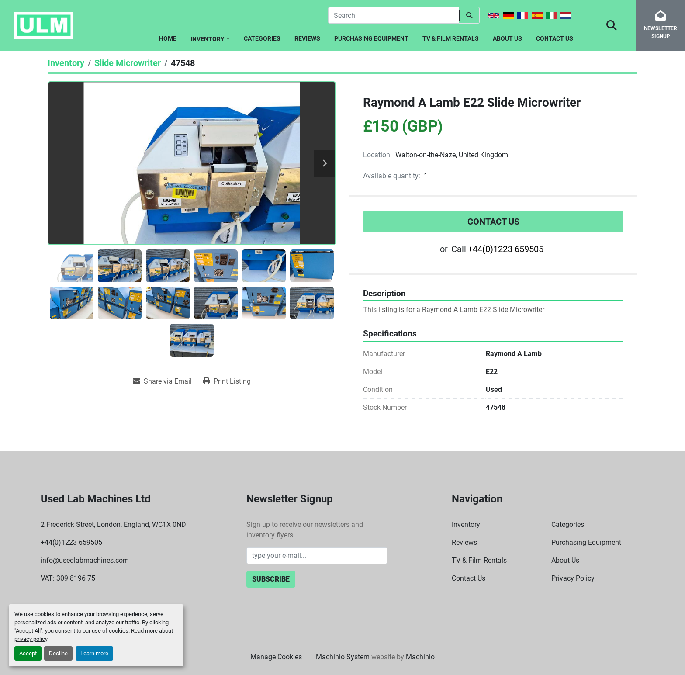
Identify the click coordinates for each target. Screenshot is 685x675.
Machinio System (343, 657)
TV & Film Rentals (450, 38)
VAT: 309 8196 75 (68, 578)
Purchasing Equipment (371, 38)
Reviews (307, 38)
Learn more (94, 653)
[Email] (316, 555)
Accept (28, 653)
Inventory (207, 38)
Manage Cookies (276, 657)
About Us (507, 38)
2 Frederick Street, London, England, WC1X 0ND (113, 524)
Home (167, 38)
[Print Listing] (226, 381)
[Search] (393, 15)
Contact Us (554, 38)
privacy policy (30, 639)
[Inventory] (66, 63)
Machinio (420, 657)
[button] (210, 37)
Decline (58, 653)
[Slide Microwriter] (127, 63)
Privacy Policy (573, 578)
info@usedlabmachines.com (85, 560)
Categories (262, 38)
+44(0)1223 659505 (505, 249)
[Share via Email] (162, 381)
